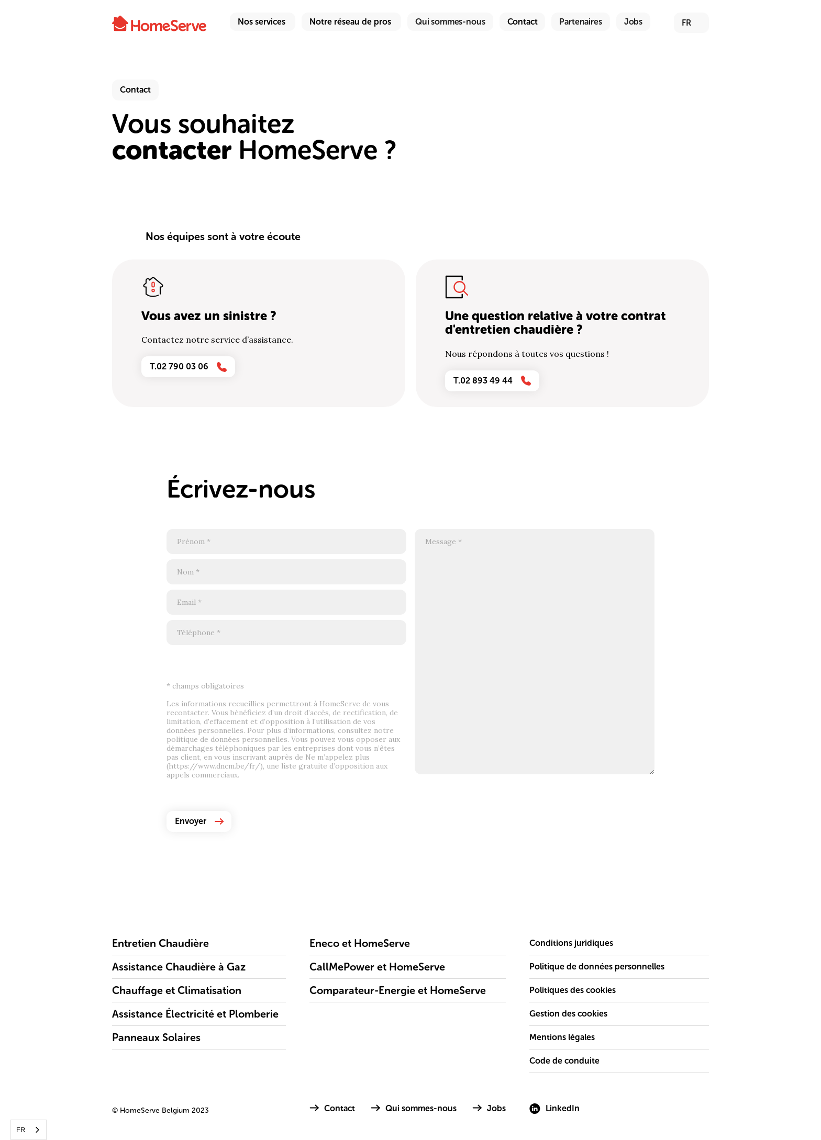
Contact (522, 22)
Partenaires (580, 22)
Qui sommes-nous (450, 22)
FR (20, 1130)
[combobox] (28, 1130)
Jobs (633, 22)
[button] (262, 22)
